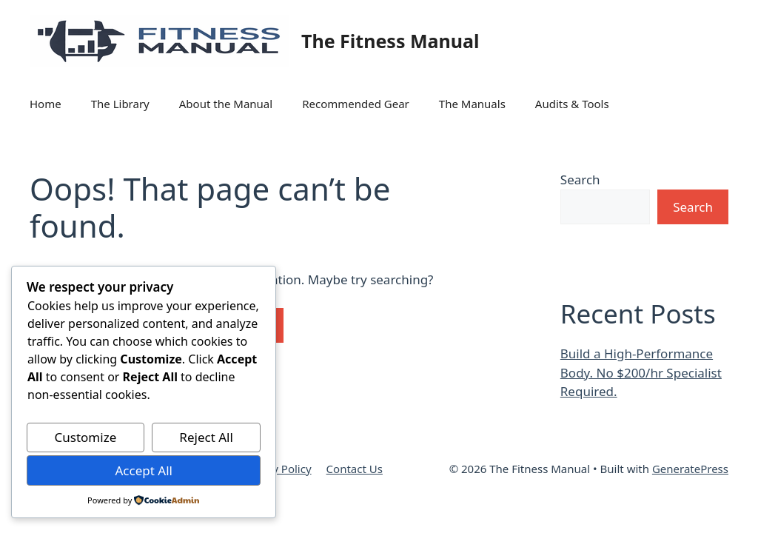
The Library (120, 103)
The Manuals (472, 103)
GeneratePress (690, 468)
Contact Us (354, 468)
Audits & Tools (572, 103)
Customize (86, 437)
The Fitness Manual (390, 40)
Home (45, 103)
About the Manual (225, 103)
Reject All (206, 437)
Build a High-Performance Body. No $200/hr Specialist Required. (641, 372)
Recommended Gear (355, 103)
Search (580, 179)
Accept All (143, 470)
